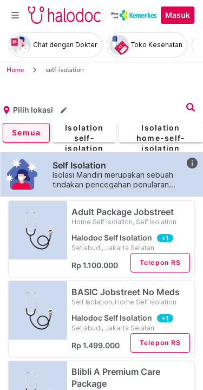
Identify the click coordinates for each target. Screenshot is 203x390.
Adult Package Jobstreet (130, 216)
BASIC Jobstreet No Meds (130, 297)
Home (15, 70)
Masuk (177, 15)
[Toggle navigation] (15, 15)
